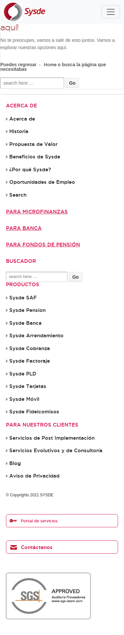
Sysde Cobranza (29, 348)
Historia (18, 131)
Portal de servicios (39, 521)
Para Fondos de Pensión (43, 244)
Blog (15, 463)
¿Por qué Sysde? (30, 169)
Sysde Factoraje (29, 361)
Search (17, 195)
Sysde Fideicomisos (34, 411)
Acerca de (22, 119)
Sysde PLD (22, 373)
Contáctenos (37, 547)
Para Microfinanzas (37, 211)
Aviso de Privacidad (34, 476)
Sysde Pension (27, 310)
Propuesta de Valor (33, 144)
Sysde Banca (25, 323)
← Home (47, 64)
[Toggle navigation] (111, 11)
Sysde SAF (23, 297)
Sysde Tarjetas (27, 386)
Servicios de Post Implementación (52, 438)
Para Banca (24, 228)
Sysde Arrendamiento (36, 335)
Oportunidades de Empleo (42, 182)
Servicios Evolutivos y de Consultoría (56, 450)
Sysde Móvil (24, 399)
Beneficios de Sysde (34, 156)
